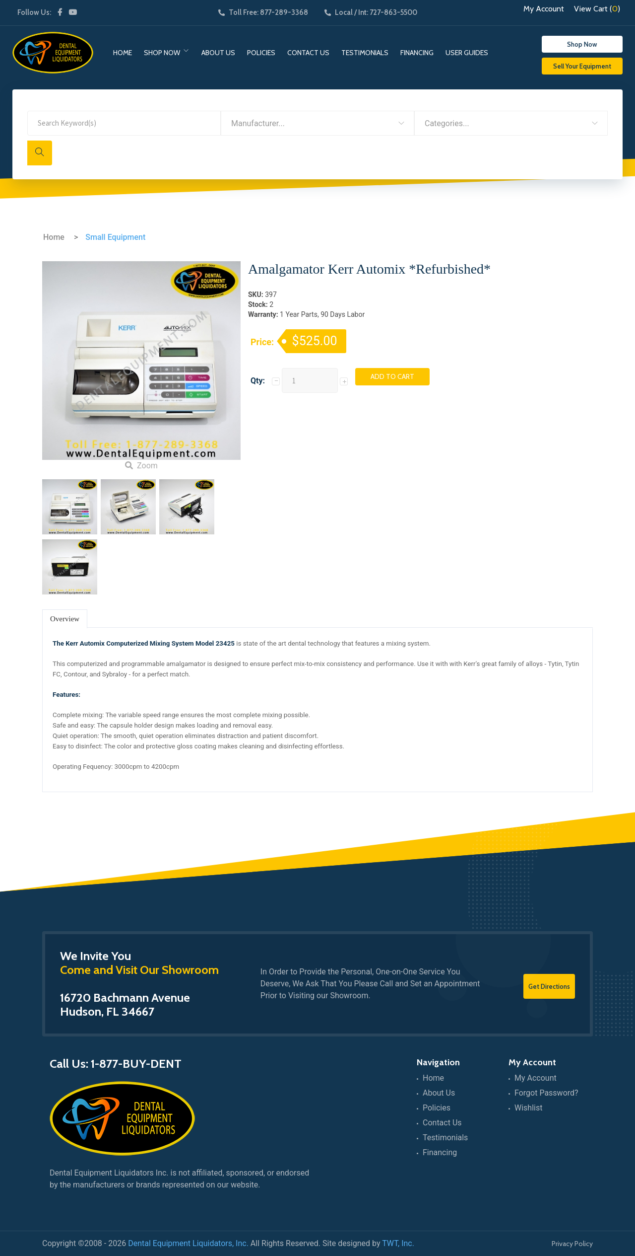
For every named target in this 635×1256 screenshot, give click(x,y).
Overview (64, 619)
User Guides (466, 52)
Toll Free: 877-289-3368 (263, 12)
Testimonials (364, 52)
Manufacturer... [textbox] (258, 123)
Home (122, 52)
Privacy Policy (572, 1243)
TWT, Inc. (398, 1243)
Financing (417, 52)
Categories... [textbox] (447, 123)
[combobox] (317, 123)
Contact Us (308, 52)
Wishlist (528, 1107)
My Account (543, 8)
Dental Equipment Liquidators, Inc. (188, 1243)
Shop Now (162, 52)
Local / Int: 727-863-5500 (370, 12)
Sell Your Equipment (582, 66)
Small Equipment (115, 237)
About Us (218, 52)
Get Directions (549, 986)
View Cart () (597, 8)
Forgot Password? (546, 1093)
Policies (261, 52)
